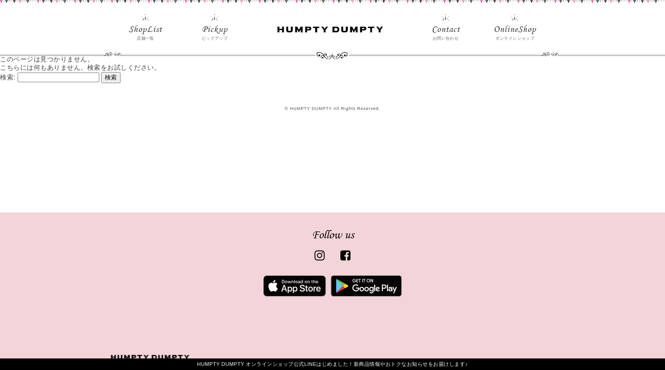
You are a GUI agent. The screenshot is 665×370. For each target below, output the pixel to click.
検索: (7, 77)
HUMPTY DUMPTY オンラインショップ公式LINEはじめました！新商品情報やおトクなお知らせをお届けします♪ (332, 364)
